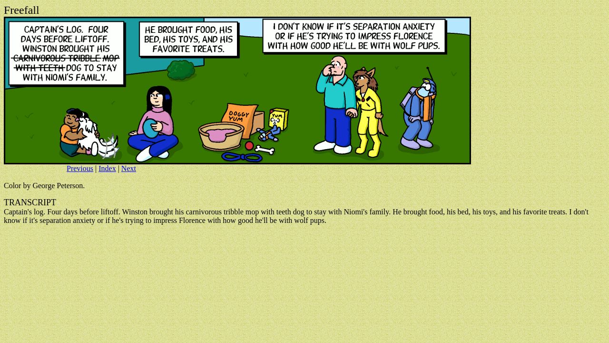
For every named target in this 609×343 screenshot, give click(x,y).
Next (128, 168)
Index (107, 168)
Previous (80, 168)
